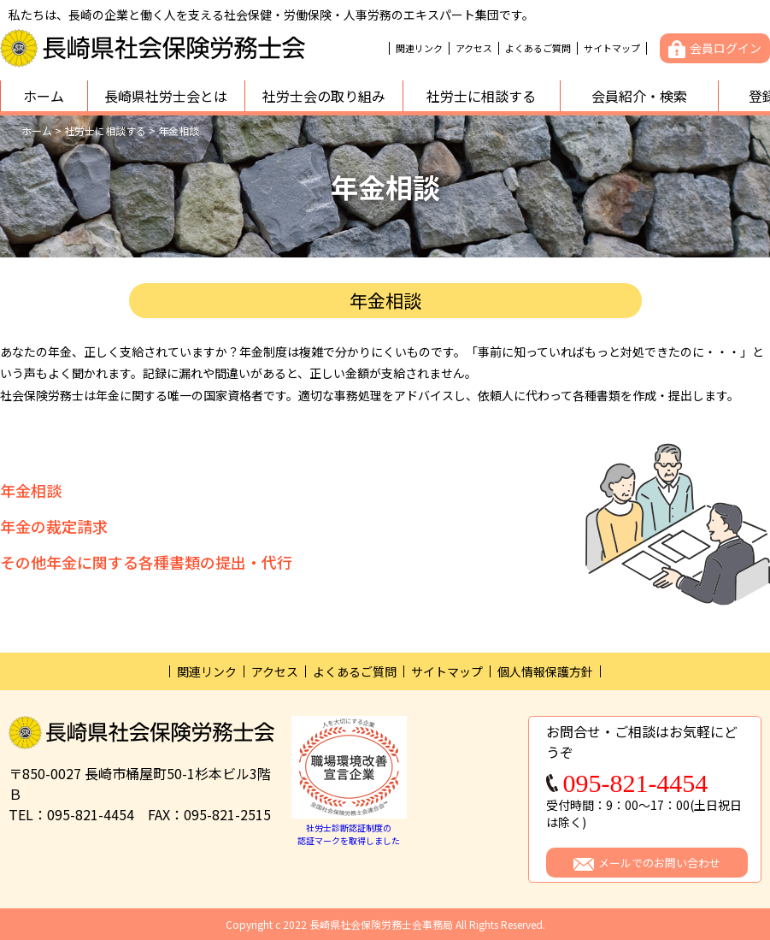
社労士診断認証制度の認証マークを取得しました (349, 827)
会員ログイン (725, 47)
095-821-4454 (635, 783)
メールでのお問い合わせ (659, 862)
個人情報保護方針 (545, 671)
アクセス (474, 48)
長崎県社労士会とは (165, 96)
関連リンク (419, 48)
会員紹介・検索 (639, 96)
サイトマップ (612, 48)
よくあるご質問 (538, 48)
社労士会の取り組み (323, 96)
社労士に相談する (481, 96)
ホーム (43, 96)
